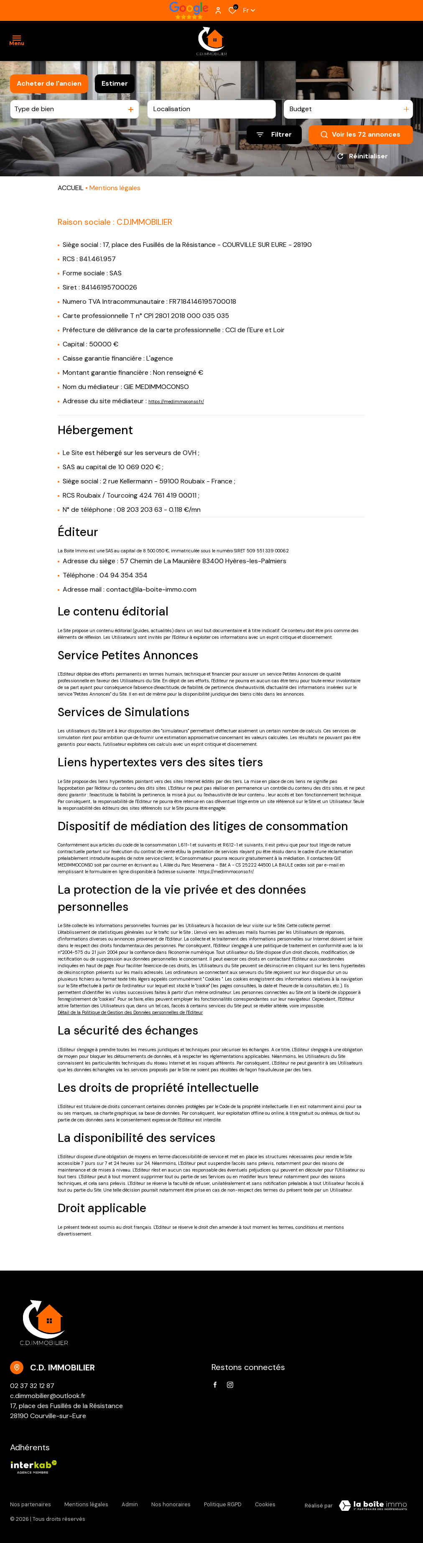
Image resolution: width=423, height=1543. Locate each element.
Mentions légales (86, 1504)
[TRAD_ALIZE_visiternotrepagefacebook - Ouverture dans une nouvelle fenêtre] (215, 1385)
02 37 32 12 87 (32, 1385)
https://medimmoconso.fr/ (176, 401)
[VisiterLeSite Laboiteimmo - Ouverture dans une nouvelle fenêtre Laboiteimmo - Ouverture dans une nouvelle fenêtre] (373, 1505)
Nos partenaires (30, 1504)
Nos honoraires (171, 1504)
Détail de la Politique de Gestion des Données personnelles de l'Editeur (130, 1012)
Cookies (265, 1504)
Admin (130, 1504)
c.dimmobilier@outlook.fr (48, 1395)
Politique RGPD (223, 1504)
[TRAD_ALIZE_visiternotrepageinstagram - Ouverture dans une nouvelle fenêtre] (230, 1385)
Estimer (115, 83)
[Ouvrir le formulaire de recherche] (274, 134)
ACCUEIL (71, 187)
